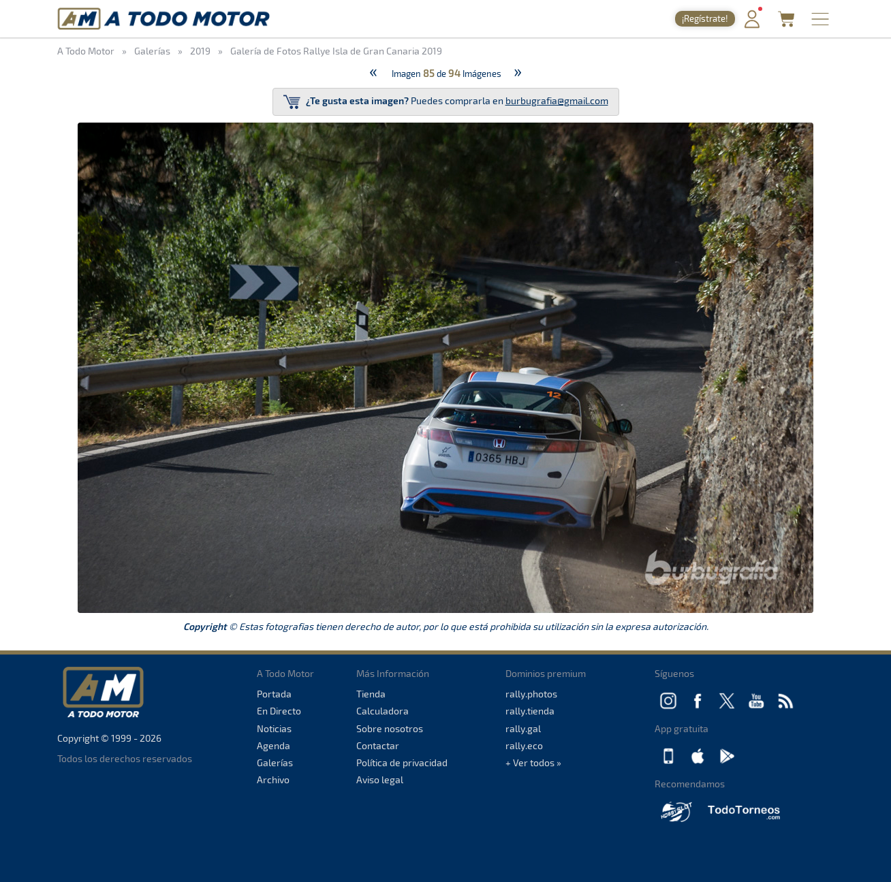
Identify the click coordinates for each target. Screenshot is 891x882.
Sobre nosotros (389, 728)
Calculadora (382, 710)
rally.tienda (529, 710)
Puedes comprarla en (445, 101)
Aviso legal (379, 779)
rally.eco (524, 745)
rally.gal (523, 728)
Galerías (275, 762)
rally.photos (531, 693)
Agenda (273, 745)
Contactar (377, 745)
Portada (274, 693)
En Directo (279, 710)
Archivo (273, 779)
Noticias (274, 728)
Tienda (371, 693)
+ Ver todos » (533, 762)
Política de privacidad (402, 762)
